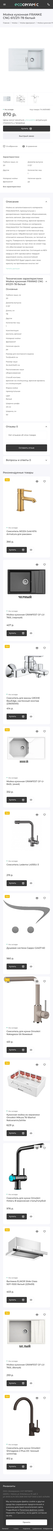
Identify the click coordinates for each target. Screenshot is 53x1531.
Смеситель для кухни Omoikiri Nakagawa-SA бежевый (23, 1032)
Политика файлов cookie (31, 1510)
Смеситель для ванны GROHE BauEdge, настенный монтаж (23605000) (23, 701)
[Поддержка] (48, 4)
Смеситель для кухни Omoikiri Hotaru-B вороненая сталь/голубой (26, 1199)
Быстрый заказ (26, 136)
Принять (26, 1522)
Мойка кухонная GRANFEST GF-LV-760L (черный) (26, 616)
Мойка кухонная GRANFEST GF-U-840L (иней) (25, 783)
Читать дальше (13, 268)
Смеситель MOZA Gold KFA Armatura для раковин (22, 532)
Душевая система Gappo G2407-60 (26, 948)
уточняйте (30, 120)
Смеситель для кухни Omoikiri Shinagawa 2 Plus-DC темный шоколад (23, 1451)
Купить (16, 550)
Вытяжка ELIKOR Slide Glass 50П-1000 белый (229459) (22, 1282)
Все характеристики (12, 187)
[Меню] (4, 4)
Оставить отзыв (26, 448)
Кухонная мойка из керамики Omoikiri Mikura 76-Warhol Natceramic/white (23, 1117)
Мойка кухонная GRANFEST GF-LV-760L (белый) (26, 1366)
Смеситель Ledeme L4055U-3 (23, 864)
